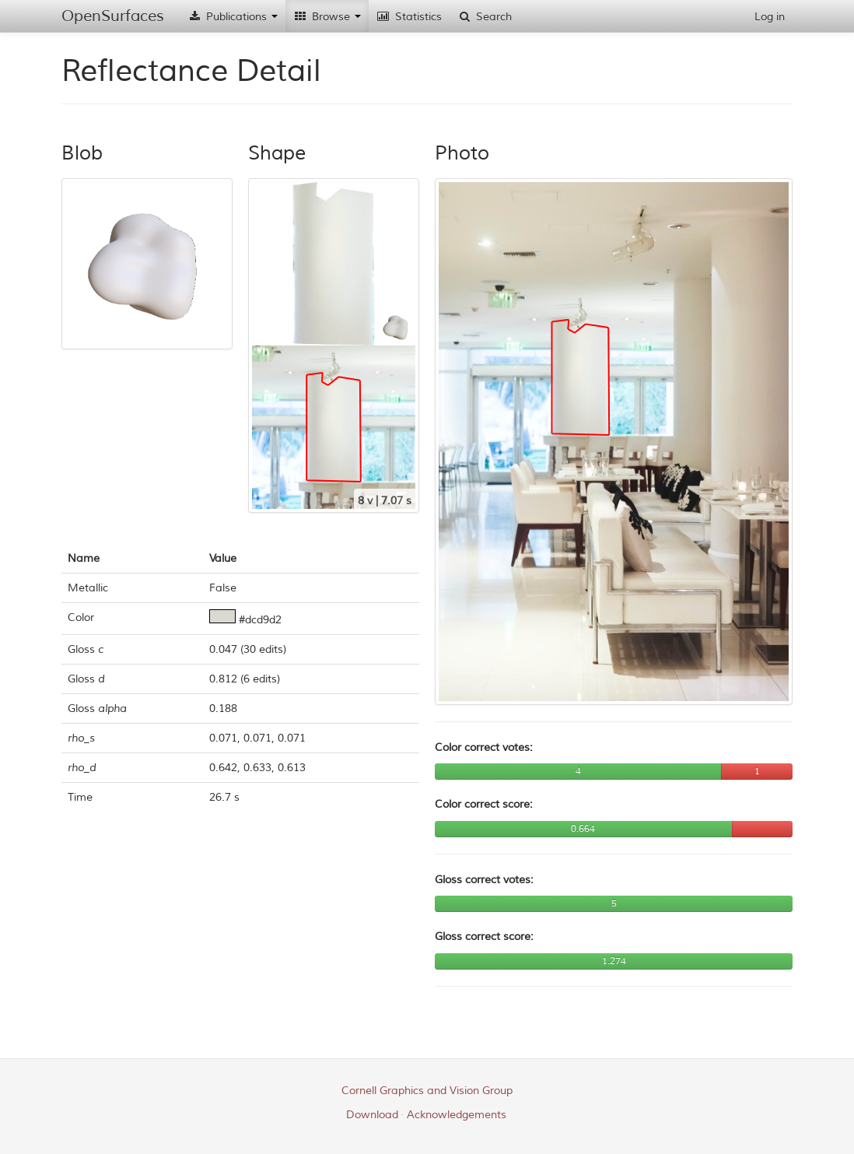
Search (484, 16)
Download (372, 1114)
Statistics (409, 16)
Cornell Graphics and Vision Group (427, 1090)
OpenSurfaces (112, 16)
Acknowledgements (456, 1114)
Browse (327, 16)
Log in (769, 16)
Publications (232, 16)
